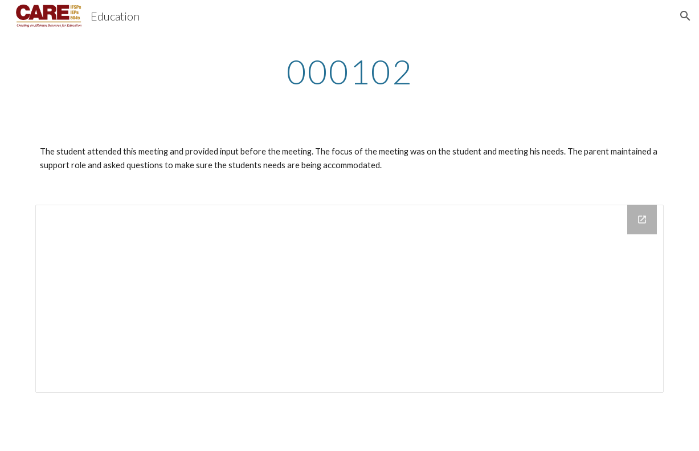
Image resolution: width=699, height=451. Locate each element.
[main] (349, 71)
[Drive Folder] (349, 299)
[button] (685, 16)
